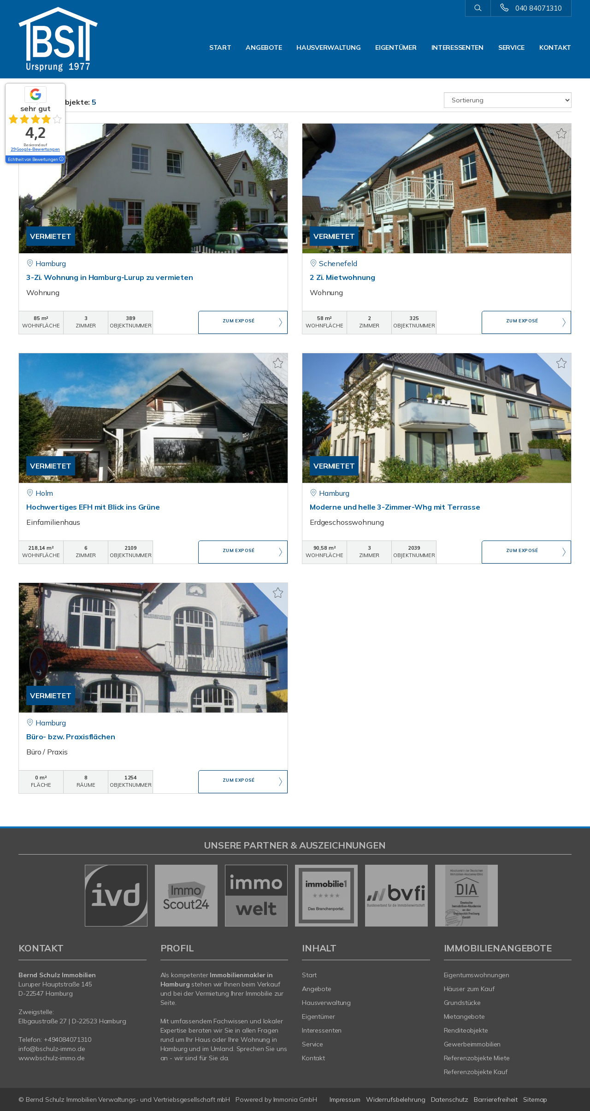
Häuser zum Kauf (469, 989)
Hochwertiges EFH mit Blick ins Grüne (93, 506)
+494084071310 (67, 1039)
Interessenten (457, 47)
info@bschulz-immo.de (51, 1049)
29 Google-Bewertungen (35, 149)
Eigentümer (395, 47)
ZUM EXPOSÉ (238, 322)
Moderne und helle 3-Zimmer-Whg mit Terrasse (395, 506)
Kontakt (555, 47)
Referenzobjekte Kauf (475, 1072)
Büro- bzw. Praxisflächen (70, 736)
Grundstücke (462, 1002)
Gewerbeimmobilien (472, 1044)
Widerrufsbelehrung (395, 1099)
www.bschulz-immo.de (51, 1058)
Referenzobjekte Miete (477, 1058)
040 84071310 (538, 8)
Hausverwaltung (328, 47)
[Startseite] (82, 39)
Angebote (264, 47)
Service (511, 47)
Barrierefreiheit (496, 1099)
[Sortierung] (508, 100)
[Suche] (477, 8)
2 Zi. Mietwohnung (342, 277)
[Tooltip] (61, 159)
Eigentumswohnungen (477, 975)
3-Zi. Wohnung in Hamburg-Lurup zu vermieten (109, 277)
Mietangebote (464, 1016)
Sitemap (535, 1099)
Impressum (345, 1099)
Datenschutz (450, 1099)
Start (220, 47)
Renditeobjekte (466, 1030)
